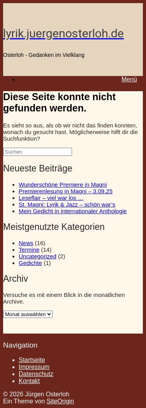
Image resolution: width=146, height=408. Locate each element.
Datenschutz (36, 374)
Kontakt (29, 381)
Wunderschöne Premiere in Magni (63, 184)
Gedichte (30, 263)
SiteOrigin (60, 401)
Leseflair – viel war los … (51, 197)
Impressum (34, 367)
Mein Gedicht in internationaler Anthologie (73, 211)
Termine (29, 249)
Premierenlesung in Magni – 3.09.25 (66, 191)
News (26, 243)
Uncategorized (37, 256)
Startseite (32, 360)
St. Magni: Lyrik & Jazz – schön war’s (67, 204)
